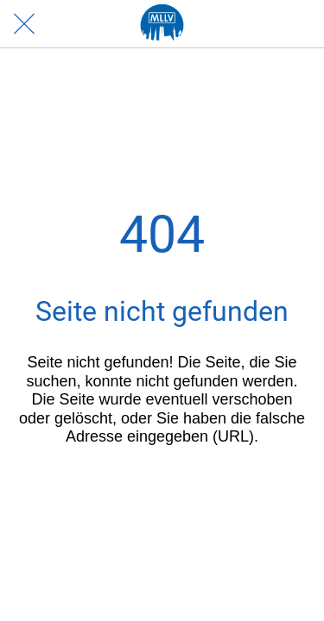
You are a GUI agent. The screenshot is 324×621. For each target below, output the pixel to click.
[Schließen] (24, 24)
